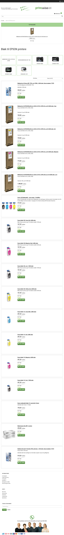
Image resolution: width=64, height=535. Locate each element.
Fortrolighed (4, 475)
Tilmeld (4, 509)
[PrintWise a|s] (26, 7)
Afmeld (8, 509)
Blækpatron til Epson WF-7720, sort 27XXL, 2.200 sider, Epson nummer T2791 (36, 83)
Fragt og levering (5, 477)
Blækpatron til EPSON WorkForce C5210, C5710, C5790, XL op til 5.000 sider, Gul (37, 129)
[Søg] (62, 16)
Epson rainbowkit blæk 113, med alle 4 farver (28, 404)
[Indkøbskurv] (32, 13)
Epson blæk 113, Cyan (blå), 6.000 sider (27, 312)
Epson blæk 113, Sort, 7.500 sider (26, 381)
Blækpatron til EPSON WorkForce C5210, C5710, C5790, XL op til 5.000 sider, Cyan (37, 106)
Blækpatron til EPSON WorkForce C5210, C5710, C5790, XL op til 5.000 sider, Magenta (38, 152)
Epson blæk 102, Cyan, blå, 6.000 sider (27, 220)
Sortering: (35, 78)
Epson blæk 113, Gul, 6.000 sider (25, 335)
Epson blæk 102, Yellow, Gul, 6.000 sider (27, 289)
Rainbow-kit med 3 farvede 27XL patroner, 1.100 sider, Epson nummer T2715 (36, 449)
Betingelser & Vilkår (6, 481)
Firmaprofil (4, 478)
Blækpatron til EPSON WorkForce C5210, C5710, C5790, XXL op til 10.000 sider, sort (32, 36)
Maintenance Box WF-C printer (25, 427)
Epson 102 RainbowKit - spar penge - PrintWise (29, 198)
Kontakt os (4, 480)
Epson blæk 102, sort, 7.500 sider (25, 266)
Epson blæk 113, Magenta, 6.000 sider (27, 358)
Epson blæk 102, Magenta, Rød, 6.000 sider (28, 243)
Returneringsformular (6, 483)
